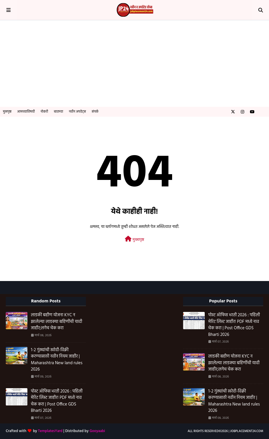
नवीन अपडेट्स (77, 112)
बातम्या (58, 112)
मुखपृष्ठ (7, 112)
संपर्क (95, 112)
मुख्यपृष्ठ (134, 239)
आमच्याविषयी (26, 112)
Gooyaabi (97, 431)
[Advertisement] (134, 63)
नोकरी (44, 112)
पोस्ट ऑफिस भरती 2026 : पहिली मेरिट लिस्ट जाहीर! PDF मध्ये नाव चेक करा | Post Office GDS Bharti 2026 (56, 401)
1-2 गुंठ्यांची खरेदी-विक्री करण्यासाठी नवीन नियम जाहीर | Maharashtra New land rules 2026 (56, 360)
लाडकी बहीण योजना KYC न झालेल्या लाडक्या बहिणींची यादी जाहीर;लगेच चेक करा (56, 322)
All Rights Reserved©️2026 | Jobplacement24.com (225, 431)
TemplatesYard (50, 431)
